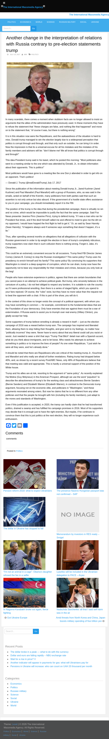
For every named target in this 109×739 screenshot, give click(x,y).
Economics (25, 22)
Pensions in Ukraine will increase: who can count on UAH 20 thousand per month (51, 666)
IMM (25, 54)
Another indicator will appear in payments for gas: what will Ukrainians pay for (49, 662)
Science (50, 22)
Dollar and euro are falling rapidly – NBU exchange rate (38, 655)
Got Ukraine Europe (17, 617)
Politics (12, 22)
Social (83, 22)
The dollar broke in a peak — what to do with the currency (40, 652)
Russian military (67, 22)
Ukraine (95, 22)
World (39, 22)
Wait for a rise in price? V (23, 659)
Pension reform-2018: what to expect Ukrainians (27, 491)
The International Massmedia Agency (23, 7)
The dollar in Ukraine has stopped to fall (23, 528)
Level (14, 724)
